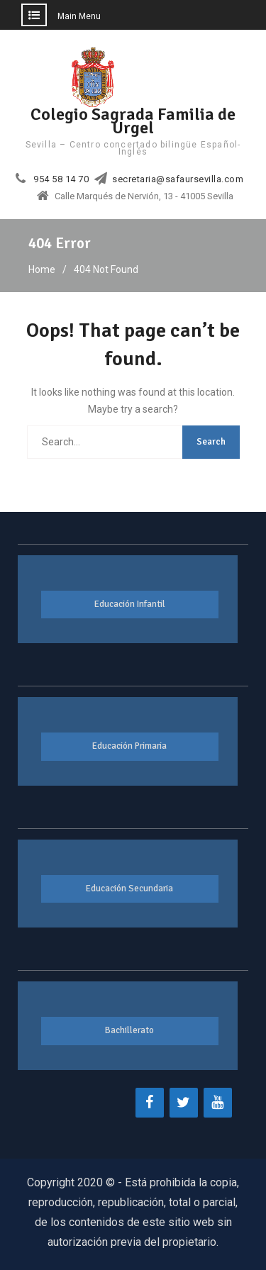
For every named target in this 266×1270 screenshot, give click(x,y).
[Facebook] (149, 1103)
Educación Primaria (129, 746)
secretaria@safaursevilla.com (177, 179)
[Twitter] (184, 1103)
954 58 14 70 (61, 179)
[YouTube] (218, 1103)
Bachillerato (129, 1030)
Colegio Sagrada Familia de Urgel (133, 121)
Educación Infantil (129, 604)
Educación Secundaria (129, 888)
